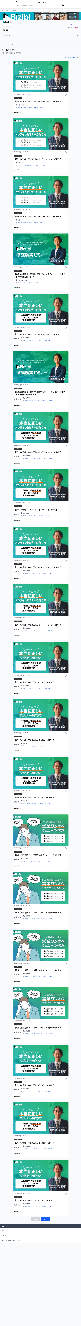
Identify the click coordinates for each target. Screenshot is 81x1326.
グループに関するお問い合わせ (11, 1241)
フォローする (73, 24)
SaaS (43, 107)
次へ (45, 1219)
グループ (8, 10)
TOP (3, 10)
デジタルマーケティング (35, 107)
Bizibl (14, 10)
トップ (4, 1230)
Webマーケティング (23, 107)
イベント (4, 1235)
